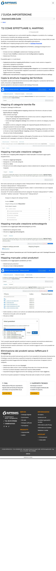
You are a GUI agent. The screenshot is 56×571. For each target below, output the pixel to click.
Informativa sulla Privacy (45, 425)
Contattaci (34, 393)
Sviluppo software (26, 423)
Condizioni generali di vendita (44, 421)
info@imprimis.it (10, 423)
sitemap (28, 453)
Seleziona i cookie (43, 430)
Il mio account (42, 437)
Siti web (23, 420)
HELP (4, 22)
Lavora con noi (42, 417)
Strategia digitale (25, 414)
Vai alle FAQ (7, 393)
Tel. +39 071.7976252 (11, 421)
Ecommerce (24, 417)
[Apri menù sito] (53, 2)
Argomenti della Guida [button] (11, 19)
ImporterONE (24, 432)
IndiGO (22, 435)
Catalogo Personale (36, 43)
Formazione (24, 425)
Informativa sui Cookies (44, 427)
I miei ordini (42, 440)
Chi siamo (40, 414)
